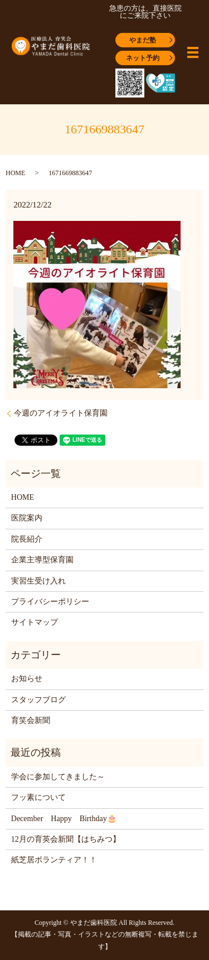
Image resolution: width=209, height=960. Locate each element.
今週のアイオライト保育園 (61, 413)
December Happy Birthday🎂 (63, 818)
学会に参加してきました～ (58, 777)
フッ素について (38, 797)
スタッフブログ (38, 700)
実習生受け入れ (38, 581)
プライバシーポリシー (50, 601)
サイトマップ (34, 622)
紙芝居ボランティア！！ (54, 860)
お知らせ (26, 678)
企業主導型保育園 (42, 560)
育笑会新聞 (30, 720)
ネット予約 (142, 57)
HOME (15, 173)
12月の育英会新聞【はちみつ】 (65, 839)
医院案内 (26, 518)
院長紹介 (26, 539)
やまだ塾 (142, 40)
